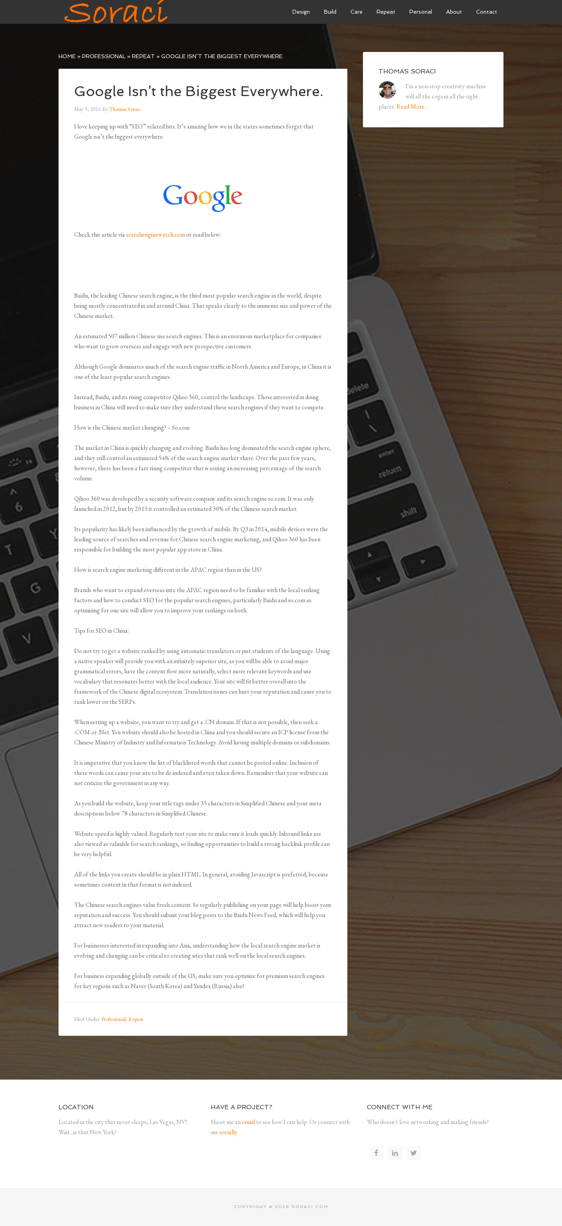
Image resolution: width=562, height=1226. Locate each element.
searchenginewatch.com (155, 234)
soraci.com (310, 1207)
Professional (104, 56)
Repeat (143, 56)
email (248, 1122)
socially (228, 1132)
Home (67, 56)
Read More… (413, 106)
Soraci (117, 11)
